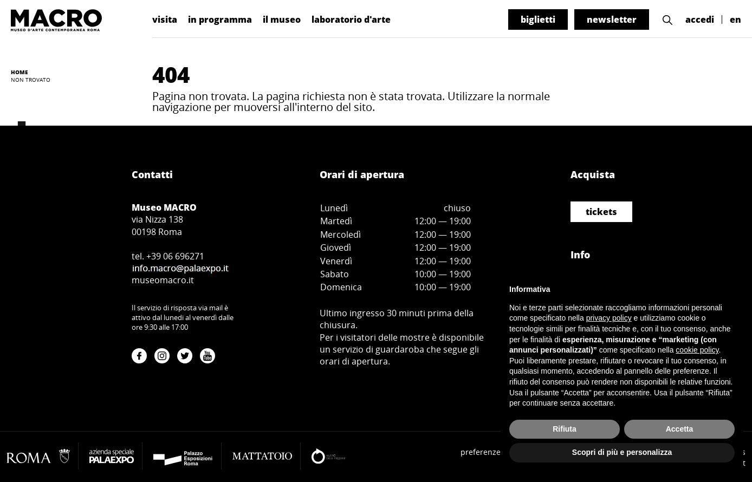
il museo (282, 19)
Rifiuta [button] (564, 429)
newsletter (612, 19)
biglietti (538, 19)
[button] (667, 19)
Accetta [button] (679, 429)
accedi (699, 19)
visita (164, 19)
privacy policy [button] (609, 318)
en (735, 19)
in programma (220, 19)
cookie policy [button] (697, 350)
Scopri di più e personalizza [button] (622, 452)
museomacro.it (163, 280)
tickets (601, 212)
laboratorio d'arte (351, 19)
